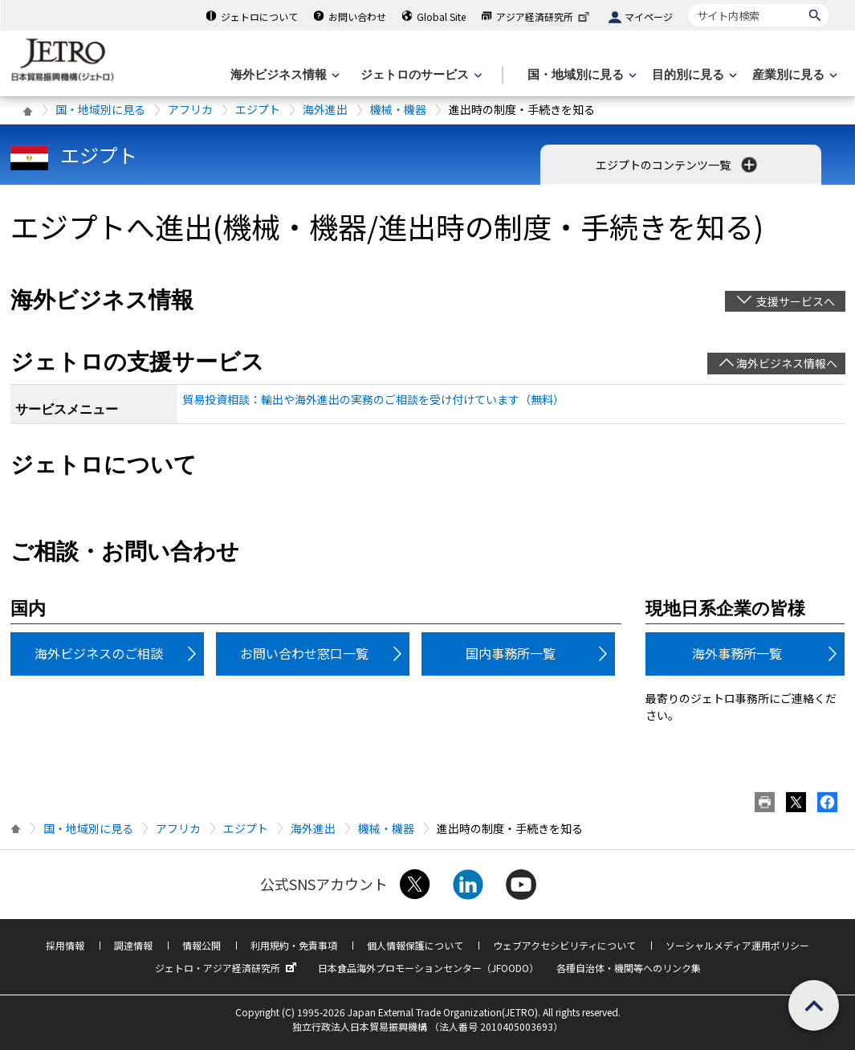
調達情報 (133, 945)
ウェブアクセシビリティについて (564, 945)
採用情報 (65, 945)
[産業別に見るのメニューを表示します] (793, 75)
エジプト (257, 109)
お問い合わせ (357, 16)
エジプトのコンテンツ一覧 (678, 165)
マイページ (649, 16)
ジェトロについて (259, 16)
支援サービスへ (795, 301)
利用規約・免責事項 (293, 945)
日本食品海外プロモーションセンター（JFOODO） (428, 967)
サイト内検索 (688, 3)
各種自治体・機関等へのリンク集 (628, 967)
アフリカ (190, 109)
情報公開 (201, 945)
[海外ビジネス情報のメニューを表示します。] (283, 75)
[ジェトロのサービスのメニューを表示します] (419, 75)
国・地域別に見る (100, 109)
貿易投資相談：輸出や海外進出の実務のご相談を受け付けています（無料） (373, 399)
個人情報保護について (415, 945)
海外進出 (325, 109)
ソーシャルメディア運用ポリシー (737, 945)
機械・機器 (398, 109)
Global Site (441, 16)
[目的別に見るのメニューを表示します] (693, 75)
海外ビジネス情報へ (786, 363)
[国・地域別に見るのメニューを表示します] (580, 75)
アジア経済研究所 (544, 16)
